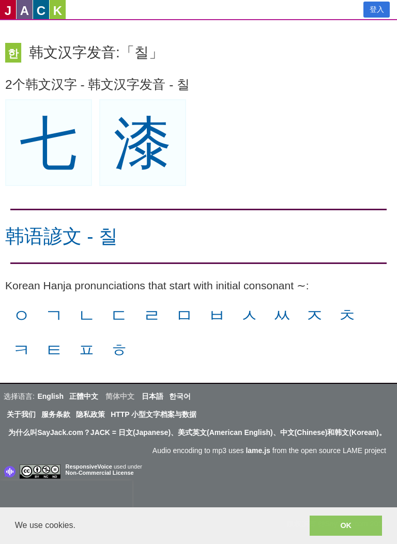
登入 (377, 9)
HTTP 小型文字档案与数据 (153, 414)
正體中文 (83, 396)
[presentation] (66, 495)
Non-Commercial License (100, 473)
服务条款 (55, 414)
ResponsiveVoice (89, 466)
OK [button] (346, 525)
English (50, 396)
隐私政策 (90, 414)
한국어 (180, 396)
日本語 (152, 396)
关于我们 (21, 414)
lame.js (258, 450)
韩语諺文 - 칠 (61, 236)
